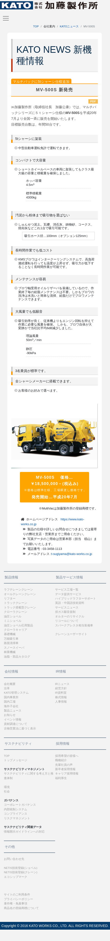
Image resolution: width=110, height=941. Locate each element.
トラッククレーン (15, 602)
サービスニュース (66, 607)
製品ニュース (12, 710)
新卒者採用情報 (65, 769)
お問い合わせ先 (14, 859)
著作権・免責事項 (15, 903)
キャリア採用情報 (66, 773)
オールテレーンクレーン (20, 594)
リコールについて (66, 620)
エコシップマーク (15, 876)
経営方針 (61, 688)
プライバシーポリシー (18, 899)
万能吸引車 (11, 638)
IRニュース (62, 684)
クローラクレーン (15, 611)
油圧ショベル (12, 616)
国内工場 (10, 701)
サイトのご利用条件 (17, 894)
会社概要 (10, 684)
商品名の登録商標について (21, 908)
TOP (36, 26)
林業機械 (10, 652)
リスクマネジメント (17, 818)
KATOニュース (69, 26)
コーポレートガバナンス (20, 804)
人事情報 (61, 701)
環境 (7, 787)
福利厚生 (61, 778)
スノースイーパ (14, 647)
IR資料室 (61, 692)
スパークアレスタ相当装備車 (74, 625)
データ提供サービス (68, 594)
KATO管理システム (16, 692)
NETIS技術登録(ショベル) (20, 867)
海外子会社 (11, 706)
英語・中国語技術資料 (69, 602)
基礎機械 (10, 634)
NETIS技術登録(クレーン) (20, 872)
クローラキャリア (15, 629)
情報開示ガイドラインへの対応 (24, 831)
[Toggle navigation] (4, 18)
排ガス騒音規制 (65, 611)
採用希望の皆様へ (66, 755)
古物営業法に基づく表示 (20, 728)
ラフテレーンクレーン (18, 589)
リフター (10, 598)
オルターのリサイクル (69, 616)
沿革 (7, 688)
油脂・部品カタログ (17, 656)
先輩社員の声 (64, 764)
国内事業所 (11, 697)
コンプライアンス (15, 813)
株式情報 (61, 697)
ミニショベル (12, 620)
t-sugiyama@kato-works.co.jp (71, 554)
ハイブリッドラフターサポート (75, 598)
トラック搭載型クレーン (20, 607)
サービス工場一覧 (66, 589)
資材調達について (15, 723)
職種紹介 (61, 760)
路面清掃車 (11, 643)
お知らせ (10, 714)
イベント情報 (12, 719)
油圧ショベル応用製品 (18, 625)
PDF (93, 101)
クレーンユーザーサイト (71, 634)
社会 (7, 791)
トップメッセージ (15, 760)
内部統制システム (15, 809)
